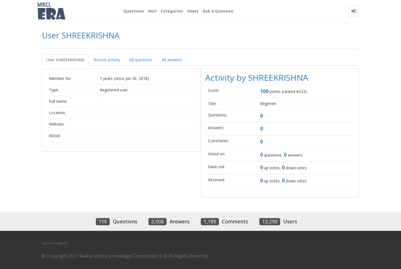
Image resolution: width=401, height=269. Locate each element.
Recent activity (107, 59)
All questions (140, 59)
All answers (172, 59)
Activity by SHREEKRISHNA (256, 77)
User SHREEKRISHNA (65, 59)
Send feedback (54, 243)
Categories (172, 11)
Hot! (152, 11)
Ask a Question (218, 11)
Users (193, 11)
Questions (133, 11)
